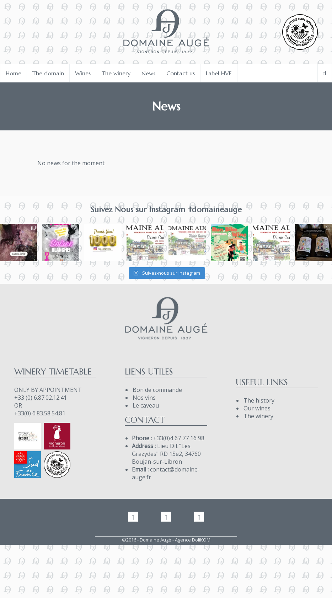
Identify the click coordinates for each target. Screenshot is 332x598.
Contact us (180, 73)
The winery (116, 73)
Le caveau (146, 405)
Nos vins (144, 398)
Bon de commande (157, 390)
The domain (48, 73)
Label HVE (219, 73)
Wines (83, 73)
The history (258, 400)
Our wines (257, 408)
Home (13, 73)
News (148, 73)
